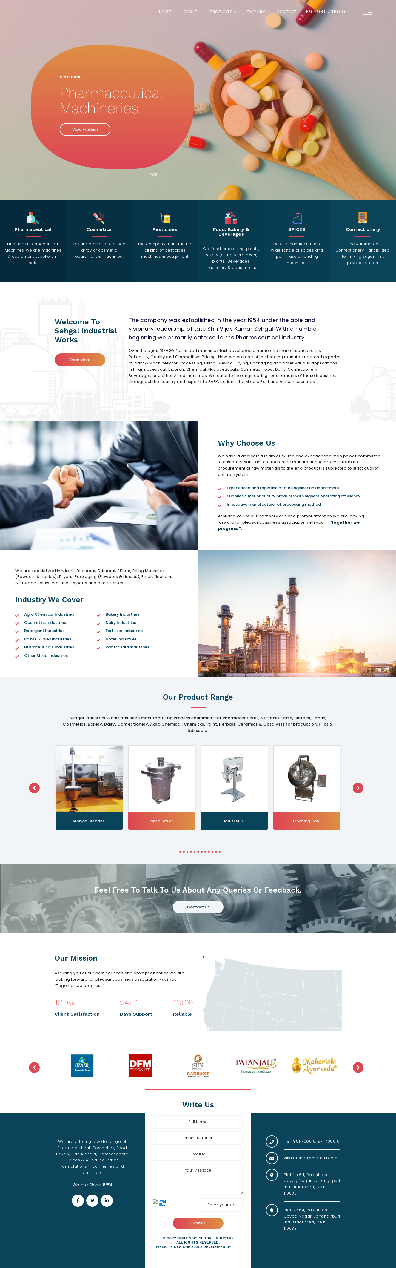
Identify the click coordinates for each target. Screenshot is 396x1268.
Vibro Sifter (234, 821)
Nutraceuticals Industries (49, 647)
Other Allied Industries (46, 655)
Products (220, 12)
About (190, 12)
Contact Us (198, 907)
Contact (287, 12)
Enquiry (255, 12)
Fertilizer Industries (124, 631)
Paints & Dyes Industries (47, 639)
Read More (79, 360)
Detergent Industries (44, 631)
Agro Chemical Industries (49, 614)
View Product (85, 129)
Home (165, 12)
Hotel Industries (121, 639)
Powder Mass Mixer (89, 821)
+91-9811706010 (325, 11)
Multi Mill (306, 821)
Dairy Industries (121, 622)
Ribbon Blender (161, 821)
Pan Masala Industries (127, 647)
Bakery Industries (122, 614)
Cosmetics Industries (45, 622)
